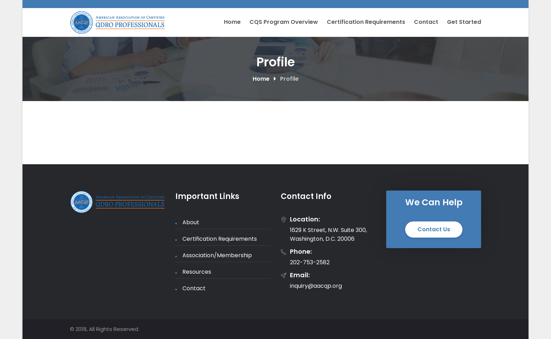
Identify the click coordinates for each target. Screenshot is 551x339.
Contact (426, 22)
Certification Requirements (366, 22)
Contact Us (433, 229)
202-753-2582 (310, 262)
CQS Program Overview (283, 22)
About (190, 222)
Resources (196, 272)
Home (232, 22)
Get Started (464, 22)
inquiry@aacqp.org (316, 286)
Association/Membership (217, 255)
